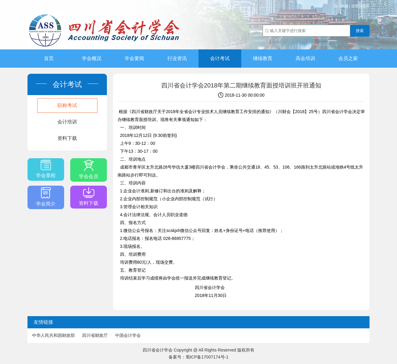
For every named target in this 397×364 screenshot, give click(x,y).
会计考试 (220, 58)
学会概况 (91, 58)
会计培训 (67, 121)
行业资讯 (177, 58)
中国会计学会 (128, 335)
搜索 (360, 30)
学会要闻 (134, 58)
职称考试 (67, 105)
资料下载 (67, 138)
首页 (49, 58)
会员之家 (348, 58)
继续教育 (262, 58)
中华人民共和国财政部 (53, 335)
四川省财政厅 (95, 335)
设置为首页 (360, 6)
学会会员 (88, 169)
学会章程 (46, 169)
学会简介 (46, 196)
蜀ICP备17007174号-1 (207, 357)
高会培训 (305, 58)
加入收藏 (340, 6)
